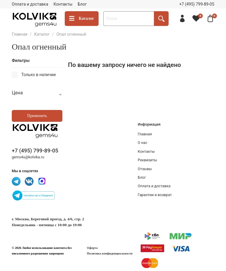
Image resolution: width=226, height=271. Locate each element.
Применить (37, 116)
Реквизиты (147, 160)
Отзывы (145, 169)
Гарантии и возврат (155, 195)
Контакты (63, 4)
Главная (19, 34)
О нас (142, 142)
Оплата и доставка (30, 4)
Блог (82, 4)
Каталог (81, 19)
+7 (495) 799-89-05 (196, 4)
